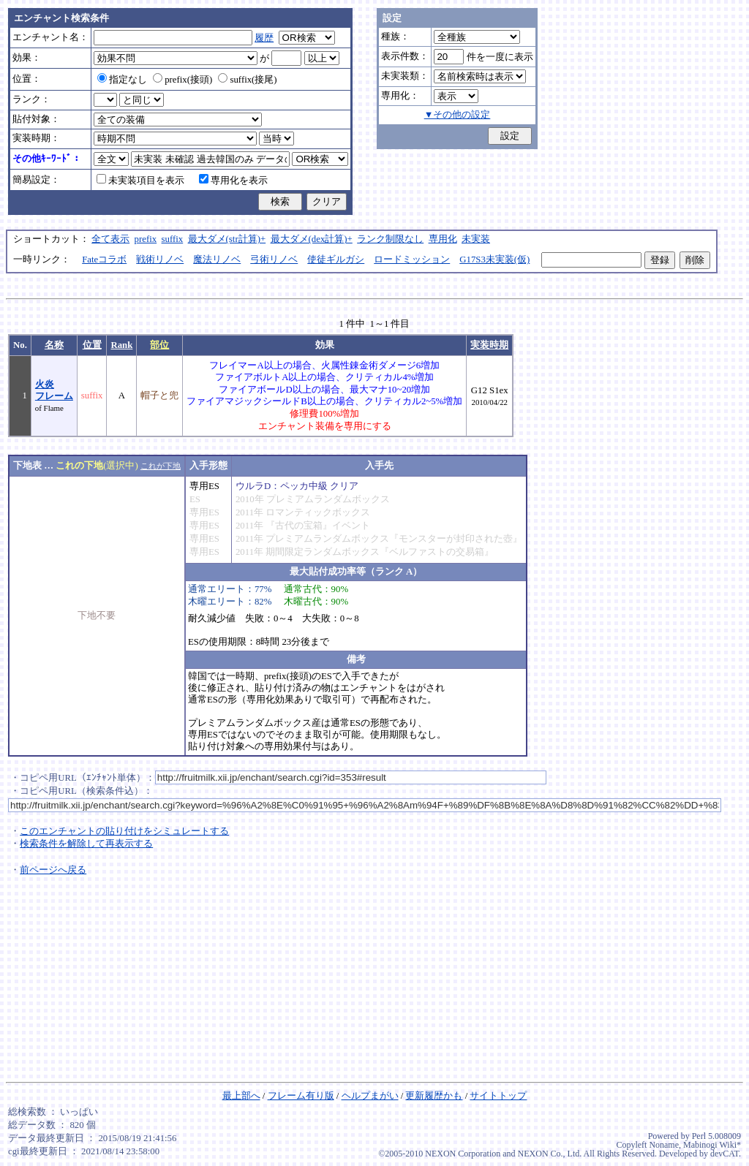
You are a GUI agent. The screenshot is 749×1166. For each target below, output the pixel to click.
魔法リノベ (217, 259)
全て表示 (110, 239)
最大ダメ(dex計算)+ (312, 239)
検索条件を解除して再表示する (86, 843)
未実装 (476, 239)
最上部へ (241, 1096)
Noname (664, 1145)
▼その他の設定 (457, 115)
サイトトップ (498, 1096)
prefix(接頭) (182, 80)
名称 (54, 345)
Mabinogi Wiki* (712, 1145)
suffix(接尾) (247, 80)
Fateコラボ (104, 259)
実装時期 (489, 345)
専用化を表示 (233, 180)
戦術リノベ (160, 259)
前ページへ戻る (53, 870)
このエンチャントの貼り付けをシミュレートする (124, 831)
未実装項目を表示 (140, 180)
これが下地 (160, 465)
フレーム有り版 (301, 1096)
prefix (146, 239)
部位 (159, 345)
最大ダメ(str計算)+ (227, 239)
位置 (92, 345)
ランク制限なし (390, 239)
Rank (121, 345)
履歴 (264, 38)
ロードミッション (412, 259)
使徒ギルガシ (335, 259)
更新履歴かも (433, 1096)
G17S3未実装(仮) (494, 259)
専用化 (443, 239)
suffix (173, 239)
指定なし (122, 80)
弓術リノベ (274, 259)
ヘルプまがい (370, 1096)
